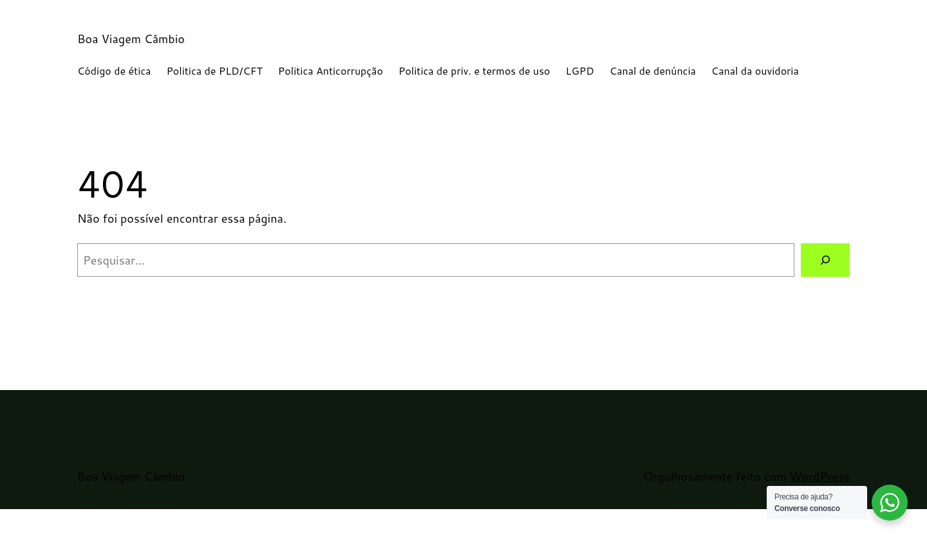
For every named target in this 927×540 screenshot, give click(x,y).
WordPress (819, 476)
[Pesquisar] (825, 260)
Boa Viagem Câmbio (131, 38)
